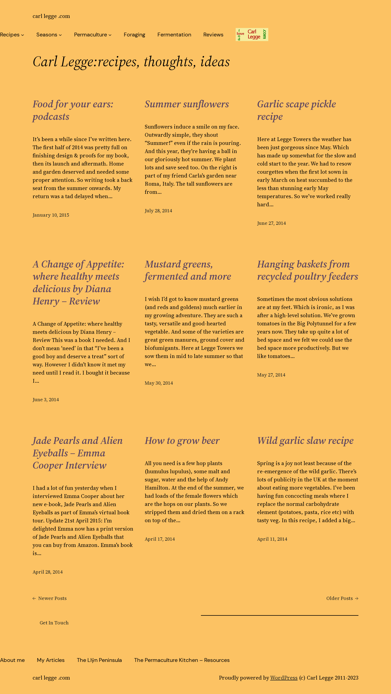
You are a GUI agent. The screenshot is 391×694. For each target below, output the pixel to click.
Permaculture (90, 34)
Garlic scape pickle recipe (296, 110)
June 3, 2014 (46, 399)
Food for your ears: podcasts (73, 110)
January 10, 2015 (51, 214)
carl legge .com (51, 16)
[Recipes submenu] (22, 34)
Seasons (46, 34)
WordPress (284, 677)
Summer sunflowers (187, 104)
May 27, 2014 (271, 374)
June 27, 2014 (271, 223)
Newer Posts (50, 598)
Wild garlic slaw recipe (305, 440)
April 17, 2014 (160, 539)
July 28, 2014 (158, 210)
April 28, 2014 (47, 571)
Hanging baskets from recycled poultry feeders (307, 270)
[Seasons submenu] (60, 34)
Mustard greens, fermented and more (188, 270)
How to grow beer (182, 440)
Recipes (10, 34)
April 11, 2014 (272, 539)
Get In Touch (54, 622)
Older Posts (342, 598)
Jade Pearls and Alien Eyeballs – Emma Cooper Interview (78, 453)
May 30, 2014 (159, 382)
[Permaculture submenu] (110, 34)
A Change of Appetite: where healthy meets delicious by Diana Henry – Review (78, 282)
